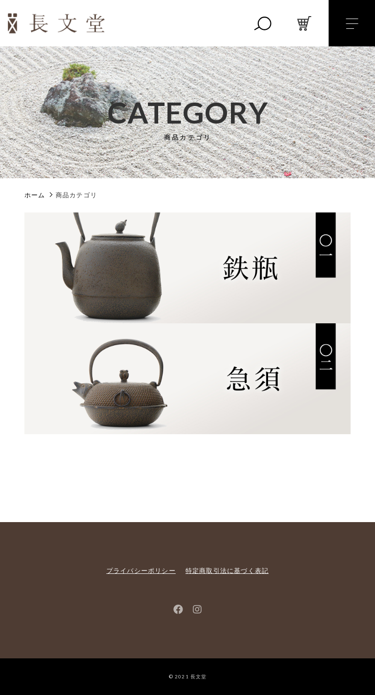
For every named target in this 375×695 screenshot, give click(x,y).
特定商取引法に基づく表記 (227, 570)
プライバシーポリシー (141, 570)
